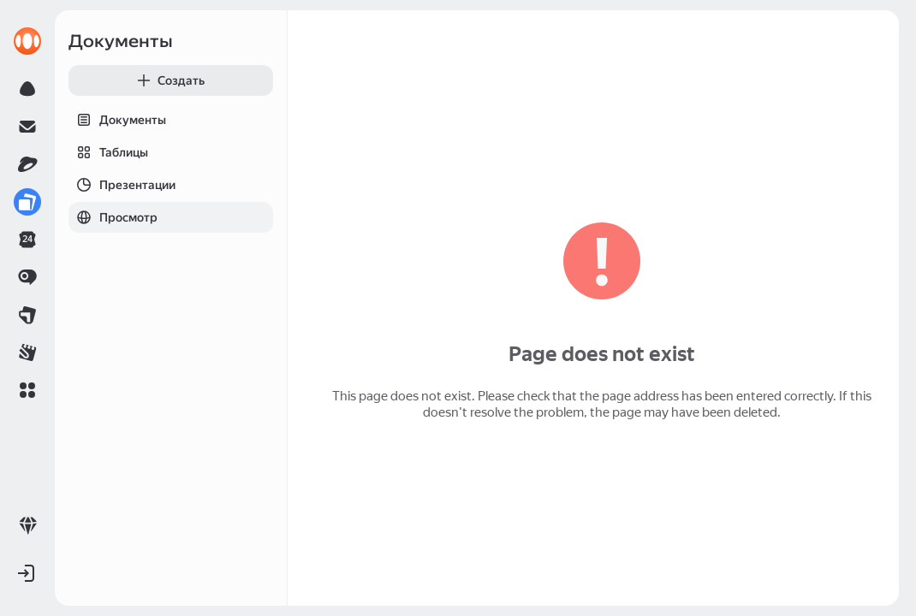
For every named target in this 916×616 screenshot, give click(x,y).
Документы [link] (120, 41)
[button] (27, 390)
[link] (27, 41)
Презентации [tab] (121, 184)
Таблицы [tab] (108, 152)
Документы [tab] (117, 119)
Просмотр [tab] (113, 217)
